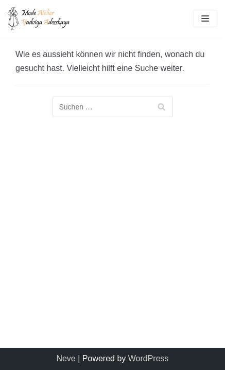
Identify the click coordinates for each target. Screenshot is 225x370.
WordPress (148, 358)
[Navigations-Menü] (205, 18)
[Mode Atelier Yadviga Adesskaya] (39, 18)
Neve (65, 358)
